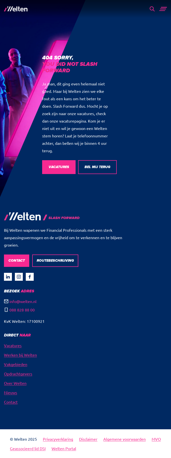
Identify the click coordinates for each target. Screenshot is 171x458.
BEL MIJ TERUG (97, 167)
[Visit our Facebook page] (30, 277)
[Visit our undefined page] (8, 277)
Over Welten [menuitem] (15, 383)
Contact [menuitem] (11, 401)
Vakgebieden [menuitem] (15, 364)
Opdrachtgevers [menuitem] (18, 373)
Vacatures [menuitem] (13, 345)
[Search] (152, 9)
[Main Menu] (163, 9)
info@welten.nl (22, 301)
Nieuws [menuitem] (10, 392)
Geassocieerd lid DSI (28, 448)
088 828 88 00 (22, 309)
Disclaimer (88, 438)
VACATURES (59, 167)
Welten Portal (64, 448)
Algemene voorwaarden (124, 438)
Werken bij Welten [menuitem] (20, 354)
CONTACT (16, 260)
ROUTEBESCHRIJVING (55, 260)
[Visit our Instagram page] (19, 277)
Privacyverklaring (58, 438)
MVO (156, 438)
